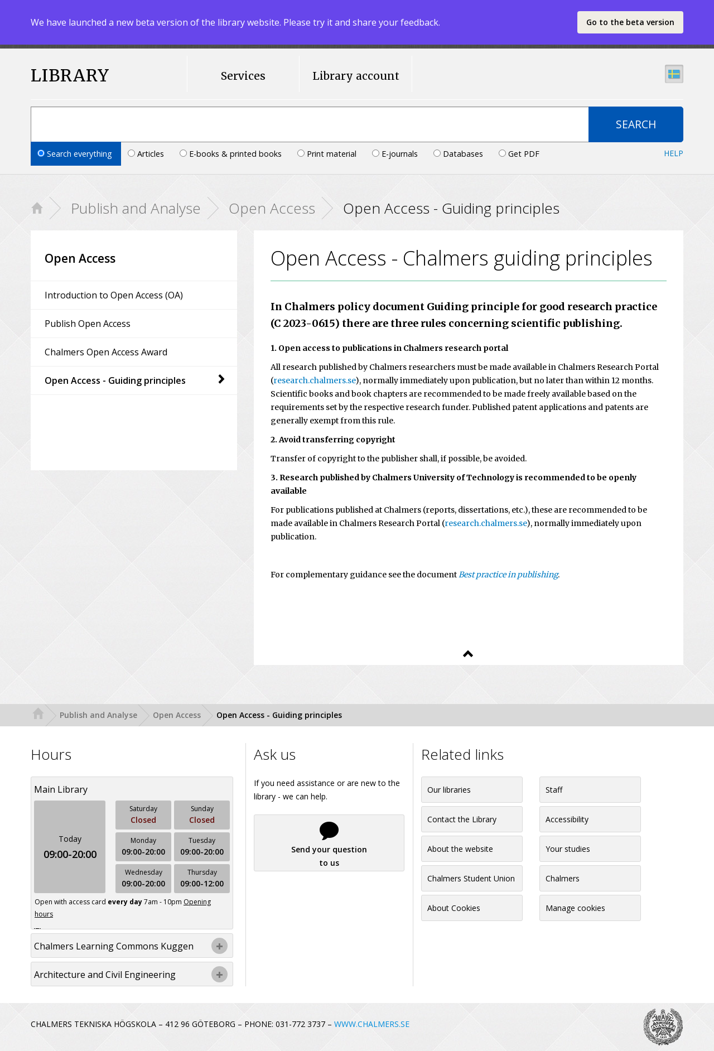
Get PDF (519, 153)
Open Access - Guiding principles (135, 380)
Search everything (75, 153)
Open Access (272, 208)
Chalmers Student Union (471, 878)
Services (243, 76)
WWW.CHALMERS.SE (371, 1024)
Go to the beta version (630, 22)
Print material (328, 153)
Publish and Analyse (136, 208)
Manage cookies (575, 908)
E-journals (396, 153)
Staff (554, 789)
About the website (460, 848)
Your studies (568, 848)
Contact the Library (461, 819)
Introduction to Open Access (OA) (114, 295)
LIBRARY (70, 75)
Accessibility (567, 819)
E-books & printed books (232, 153)
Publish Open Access (88, 323)
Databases (459, 153)
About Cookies (453, 908)
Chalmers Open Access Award (106, 352)
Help (673, 153)
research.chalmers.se (314, 380)
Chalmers (563, 878)
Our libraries (449, 789)
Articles (147, 153)
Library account (355, 76)
